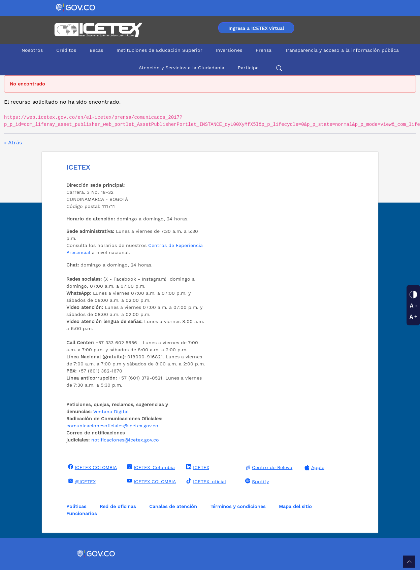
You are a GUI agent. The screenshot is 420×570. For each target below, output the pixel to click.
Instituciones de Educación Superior (159, 50)
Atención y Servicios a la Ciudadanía (181, 67)
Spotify (256, 481)
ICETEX (197, 467)
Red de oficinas (118, 506)
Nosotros (32, 50)
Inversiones (229, 50)
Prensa (263, 50)
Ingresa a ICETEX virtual (256, 28)
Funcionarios (81, 513)
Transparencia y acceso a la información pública (342, 50)
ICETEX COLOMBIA (91, 467)
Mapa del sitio (295, 506)
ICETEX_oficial (205, 481)
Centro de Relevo (268, 467)
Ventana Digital (111, 411)
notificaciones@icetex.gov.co (125, 439)
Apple (313, 467)
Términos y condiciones (238, 506)
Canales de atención (173, 506)
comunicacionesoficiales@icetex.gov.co (112, 425)
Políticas (76, 506)
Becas (96, 50)
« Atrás (13, 142)
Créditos (66, 50)
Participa (248, 67)
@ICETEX (81, 481)
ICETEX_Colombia (150, 467)
